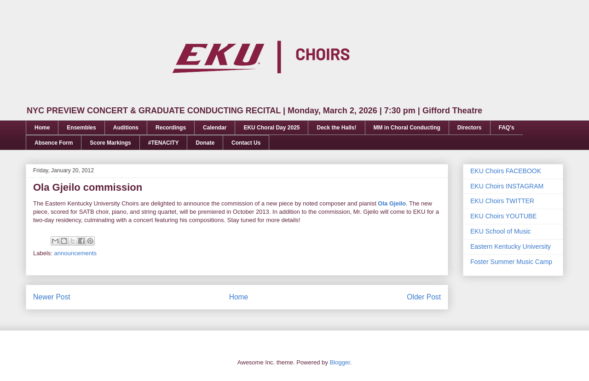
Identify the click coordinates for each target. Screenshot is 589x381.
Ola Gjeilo (392, 203)
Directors (469, 127)
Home (42, 127)
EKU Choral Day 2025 (271, 127)
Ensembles (81, 127)
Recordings (171, 127)
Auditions (126, 127)
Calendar (214, 127)
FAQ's (506, 127)
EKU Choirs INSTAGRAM (506, 186)
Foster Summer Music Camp (511, 261)
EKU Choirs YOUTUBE (503, 216)
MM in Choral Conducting (407, 127)
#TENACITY (163, 143)
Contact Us (245, 143)
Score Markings (110, 143)
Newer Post (51, 297)
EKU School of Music (500, 231)
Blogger (339, 362)
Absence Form (54, 143)
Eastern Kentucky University (510, 246)
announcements (75, 253)
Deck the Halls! (336, 127)
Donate (205, 143)
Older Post (424, 297)
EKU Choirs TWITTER (502, 201)
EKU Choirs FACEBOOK (505, 171)
